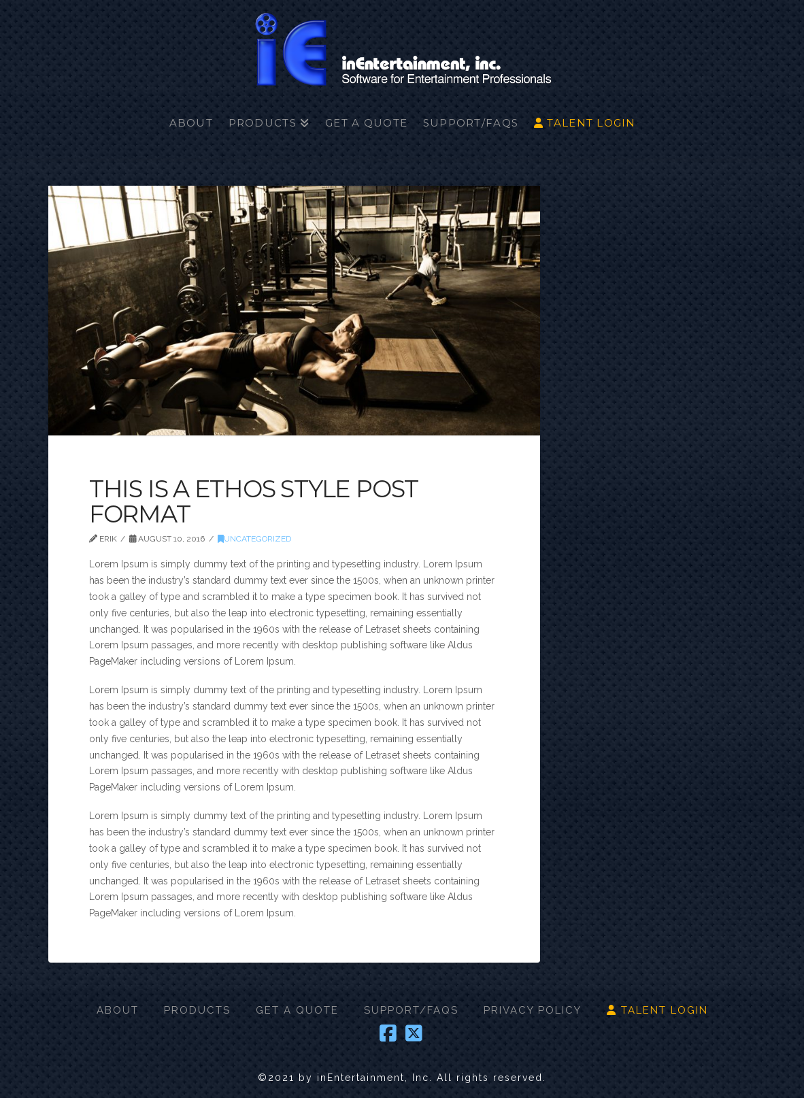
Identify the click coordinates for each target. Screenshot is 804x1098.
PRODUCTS (197, 1010)
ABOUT (118, 1010)
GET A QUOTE (297, 1010)
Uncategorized (254, 539)
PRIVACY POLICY (533, 1010)
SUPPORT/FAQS (411, 1010)
